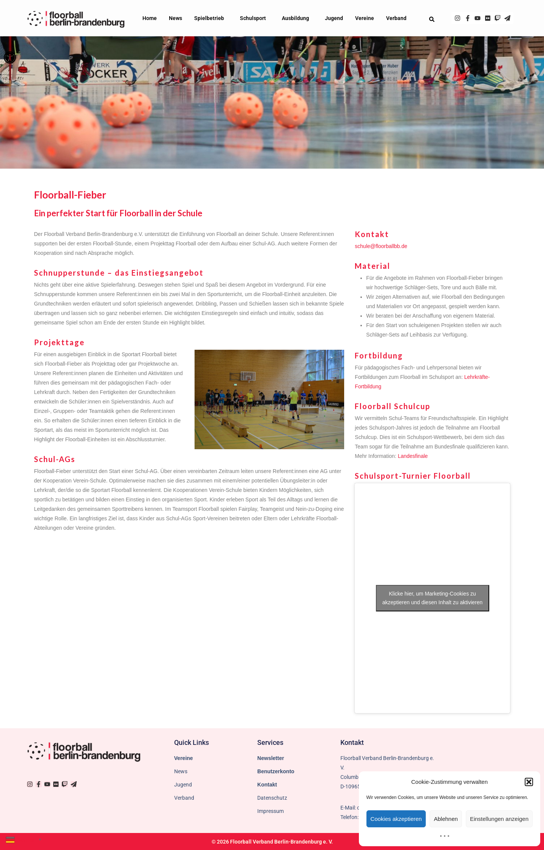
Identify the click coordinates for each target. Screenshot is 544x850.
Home (149, 18)
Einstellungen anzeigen (499, 819)
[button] (10, 57)
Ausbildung (297, 18)
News (175, 18)
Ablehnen (445, 819)
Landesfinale (413, 456)
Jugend (334, 18)
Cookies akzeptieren (396, 819)
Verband (398, 18)
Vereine (364, 18)
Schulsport (255, 18)
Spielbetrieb (211, 18)
